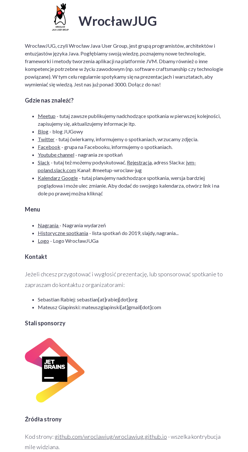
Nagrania (48, 225)
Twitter (46, 139)
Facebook (49, 147)
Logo (43, 241)
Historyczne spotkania (63, 233)
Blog (43, 131)
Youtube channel (56, 155)
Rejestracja (139, 162)
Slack (44, 162)
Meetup (47, 116)
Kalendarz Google (58, 178)
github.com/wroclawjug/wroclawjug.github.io (111, 436)
